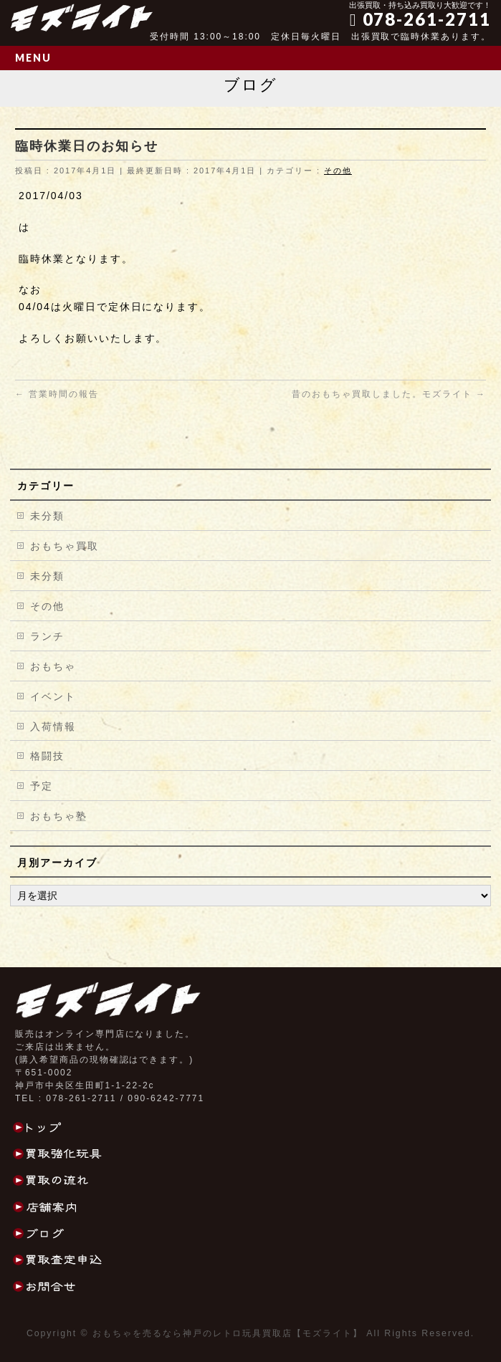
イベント (53, 696)
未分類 (47, 516)
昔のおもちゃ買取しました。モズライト (389, 394)
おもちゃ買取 (64, 546)
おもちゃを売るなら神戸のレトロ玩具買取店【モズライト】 (227, 1333)
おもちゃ (53, 666)
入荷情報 (53, 726)
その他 (338, 170)
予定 (41, 786)
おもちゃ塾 (58, 816)
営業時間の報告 (57, 394)
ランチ (47, 636)
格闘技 (47, 756)
